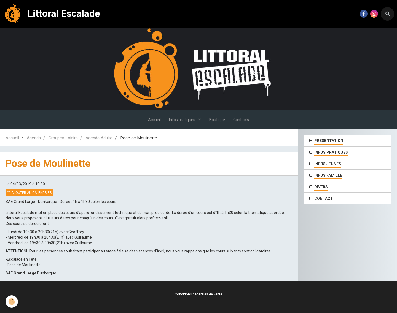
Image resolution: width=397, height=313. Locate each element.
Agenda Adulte (98, 137)
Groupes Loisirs (63, 137)
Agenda (34, 137)
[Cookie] (12, 301)
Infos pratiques (182, 120)
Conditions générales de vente (198, 294)
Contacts (241, 120)
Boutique (217, 120)
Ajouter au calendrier (29, 193)
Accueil (154, 120)
